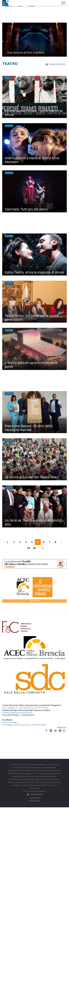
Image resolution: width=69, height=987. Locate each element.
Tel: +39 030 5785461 (37, 725)
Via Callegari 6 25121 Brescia (14, 725)
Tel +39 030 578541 (39, 707)
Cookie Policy (34, 798)
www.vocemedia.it (10, 722)
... (61, 542)
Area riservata (34, 794)
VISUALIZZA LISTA (55, 64)
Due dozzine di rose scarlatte (25, 52)
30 (34, 548)
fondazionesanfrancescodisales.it (17, 712)
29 (28, 548)
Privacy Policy (34, 801)
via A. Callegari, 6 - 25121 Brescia (16, 707)
